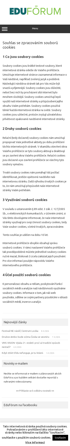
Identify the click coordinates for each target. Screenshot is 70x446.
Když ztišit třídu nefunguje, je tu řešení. (22, 353)
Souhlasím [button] (60, 437)
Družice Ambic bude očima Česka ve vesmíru (25, 337)
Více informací (35, 442)
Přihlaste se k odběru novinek (35, 390)
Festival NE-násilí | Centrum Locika (20, 331)
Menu (35, 29)
